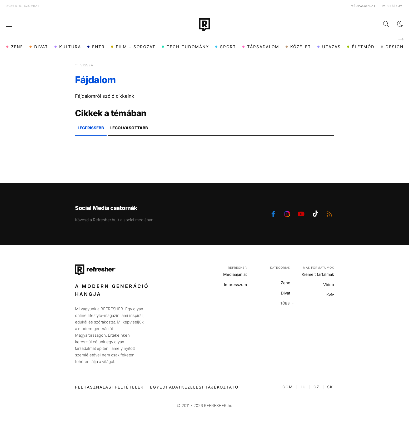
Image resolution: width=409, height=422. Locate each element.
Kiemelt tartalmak (318, 274)
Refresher (237, 267)
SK (330, 387)
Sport (225, 46)
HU (303, 387)
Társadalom (260, 46)
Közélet (298, 46)
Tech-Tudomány (185, 46)
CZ (316, 387)
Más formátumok (318, 267)
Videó (328, 284)
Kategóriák (280, 267)
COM (287, 387)
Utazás (329, 46)
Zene (14, 46)
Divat (38, 46)
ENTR (96, 46)
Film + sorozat (133, 46)
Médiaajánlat (363, 6)
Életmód (361, 46)
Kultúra (67, 46)
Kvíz (330, 294)
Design (392, 46)
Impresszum (392, 6)
